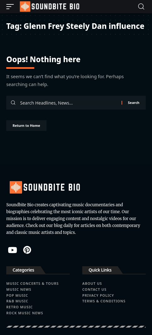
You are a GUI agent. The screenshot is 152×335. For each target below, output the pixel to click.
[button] (11, 6)
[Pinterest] (27, 250)
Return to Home (26, 125)
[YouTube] (12, 250)
